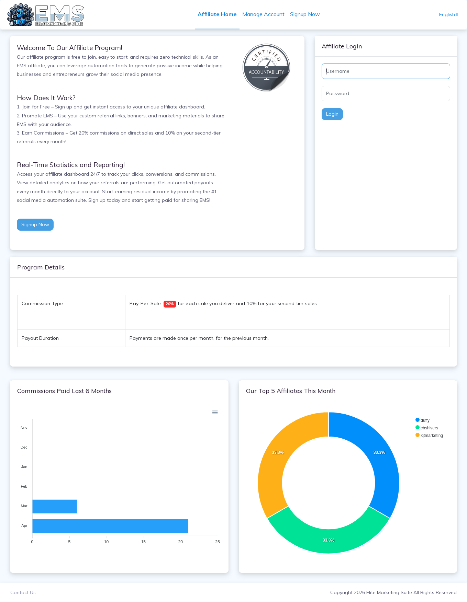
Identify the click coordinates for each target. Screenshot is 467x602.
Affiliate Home (217, 14)
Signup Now (305, 14)
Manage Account (264, 14)
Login (332, 114)
